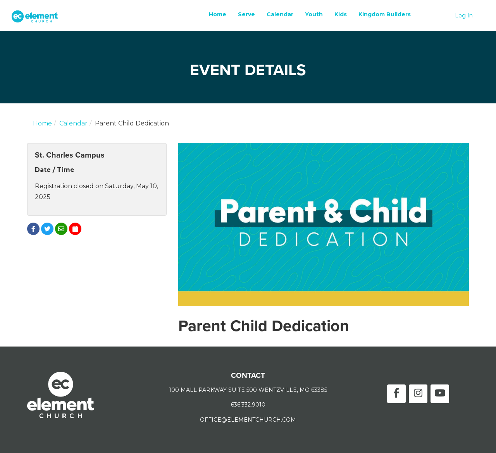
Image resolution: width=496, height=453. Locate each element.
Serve (246, 14)
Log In (464, 15)
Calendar (280, 14)
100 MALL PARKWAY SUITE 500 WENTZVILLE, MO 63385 (248, 389)
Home (217, 14)
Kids (340, 14)
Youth (314, 14)
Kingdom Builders (384, 14)
